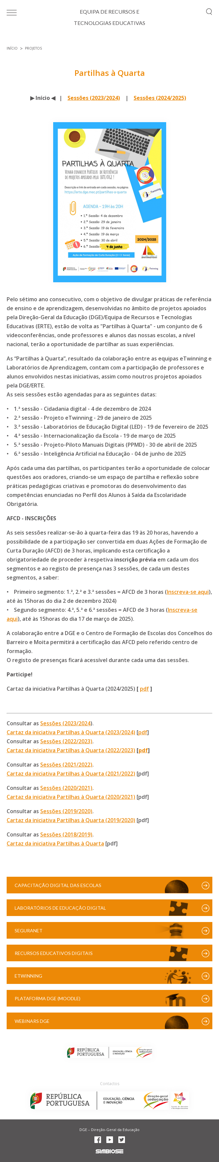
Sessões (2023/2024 (65, 723)
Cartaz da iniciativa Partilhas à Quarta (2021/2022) (71, 773)
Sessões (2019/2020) (66, 811)
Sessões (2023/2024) (93, 98)
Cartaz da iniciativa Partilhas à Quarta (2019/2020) (71, 820)
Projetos (33, 48)
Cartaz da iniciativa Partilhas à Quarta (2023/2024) (71, 732)
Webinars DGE (32, 1021)
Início (12, 48)
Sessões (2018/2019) (66, 834)
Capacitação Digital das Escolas (58, 885)
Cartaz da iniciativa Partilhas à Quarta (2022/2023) (71, 750)
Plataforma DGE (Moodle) (47, 998)
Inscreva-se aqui (188, 591)
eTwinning (28, 976)
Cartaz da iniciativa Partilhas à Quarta (55, 843)
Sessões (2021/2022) (66, 764)
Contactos (109, 1083)
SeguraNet (29, 930)
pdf (144, 688)
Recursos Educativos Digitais (54, 953)
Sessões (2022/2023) (66, 741)
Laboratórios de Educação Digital (60, 908)
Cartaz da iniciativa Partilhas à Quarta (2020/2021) (71, 797)
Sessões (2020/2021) (66, 788)
